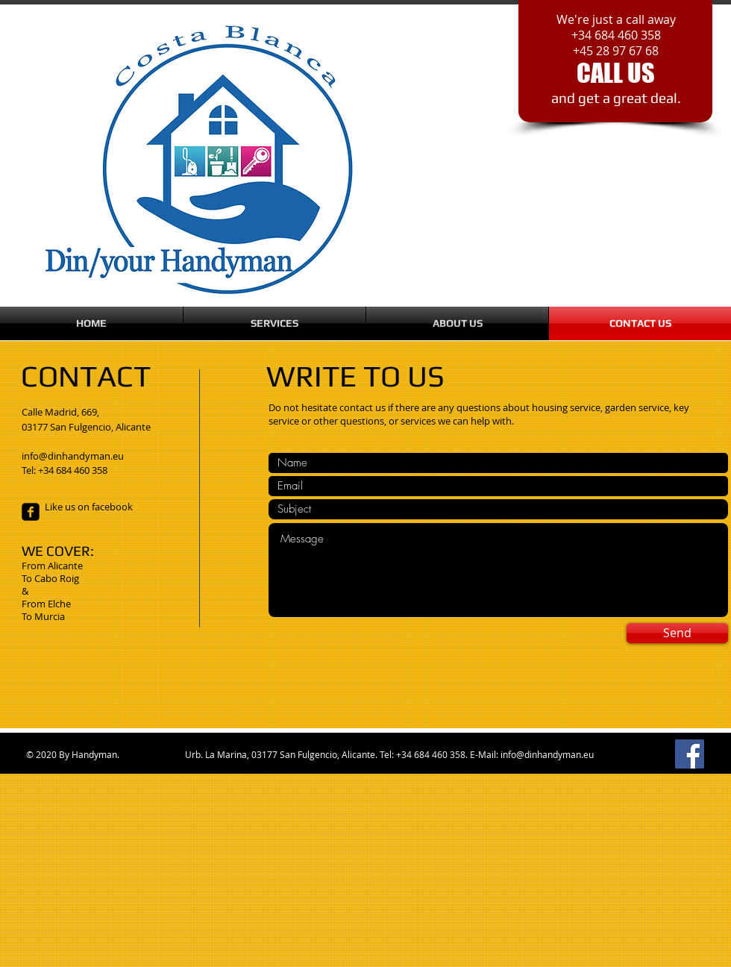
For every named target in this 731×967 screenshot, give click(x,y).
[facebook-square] (31, 512)
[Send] (677, 633)
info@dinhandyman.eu (547, 754)
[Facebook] (689, 754)
